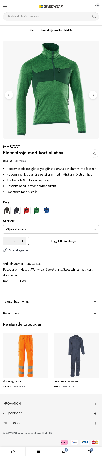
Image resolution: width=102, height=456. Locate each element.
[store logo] (51, 6)
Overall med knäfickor (66, 381)
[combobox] (51, 16)
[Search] (94, 16)
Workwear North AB (41, 433)
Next (93, 95)
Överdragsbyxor (12, 381)
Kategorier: (10, 269)
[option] (6, 210)
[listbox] (48, 211)
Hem (32, 30)
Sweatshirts (54, 269)
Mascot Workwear (32, 269)
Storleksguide (15, 250)
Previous (9, 95)
